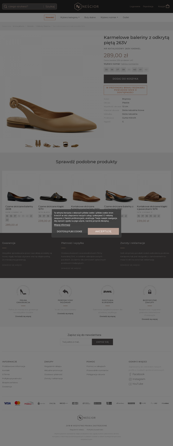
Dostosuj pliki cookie (69, 231)
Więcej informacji (62, 224)
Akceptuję (103, 231)
